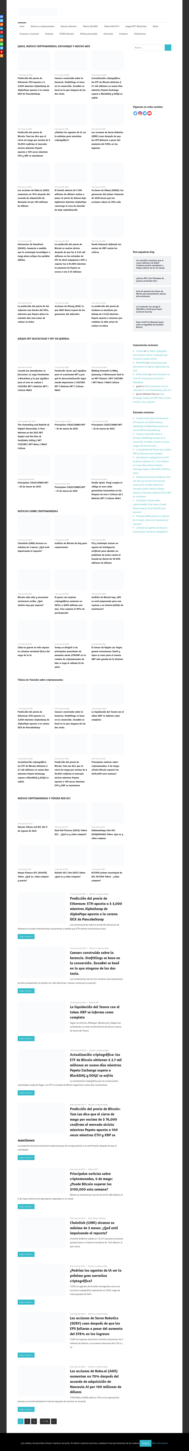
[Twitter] (1, 20)
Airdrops (49, 33)
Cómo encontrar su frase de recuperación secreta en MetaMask (151, 378)
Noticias (103, 1218)
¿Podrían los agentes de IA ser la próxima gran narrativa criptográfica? (70, 136)
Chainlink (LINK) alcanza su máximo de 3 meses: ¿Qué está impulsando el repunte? (33, 547)
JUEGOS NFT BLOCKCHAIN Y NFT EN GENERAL (43, 338)
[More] (1, 55)
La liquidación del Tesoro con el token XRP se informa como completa (107, 715)
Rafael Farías (142, 374)
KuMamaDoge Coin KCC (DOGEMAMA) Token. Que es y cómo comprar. (107, 834)
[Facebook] (1, 16)
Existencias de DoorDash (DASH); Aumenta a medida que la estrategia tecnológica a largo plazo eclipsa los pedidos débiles (34, 252)
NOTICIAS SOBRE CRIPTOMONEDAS (38, 511)
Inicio (22, 26)
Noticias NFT (94, 1002)
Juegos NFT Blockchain (136, 26)
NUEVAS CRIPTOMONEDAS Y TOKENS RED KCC (44, 798)
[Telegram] (1, 48)
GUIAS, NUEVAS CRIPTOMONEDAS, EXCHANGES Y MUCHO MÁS (54, 46)
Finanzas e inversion (29, 33)
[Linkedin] (1, 28)
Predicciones (140, 33)
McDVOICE (141, 362)
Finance (139, 351)
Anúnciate (108, 33)
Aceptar (145, 1443)
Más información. (160, 1443)
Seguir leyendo (25, 936)
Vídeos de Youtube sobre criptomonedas (40, 679)
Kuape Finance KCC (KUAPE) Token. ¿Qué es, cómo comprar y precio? (33, 876)
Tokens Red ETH (111, 26)
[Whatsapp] (1, 44)
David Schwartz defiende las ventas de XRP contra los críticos (106, 248)
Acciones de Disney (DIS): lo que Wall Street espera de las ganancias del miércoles (70, 310)
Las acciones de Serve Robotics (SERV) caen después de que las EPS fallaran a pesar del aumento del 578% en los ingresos (107, 140)
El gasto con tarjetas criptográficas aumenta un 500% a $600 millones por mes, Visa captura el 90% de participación (70, 605)
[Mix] (1, 40)
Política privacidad (88, 33)
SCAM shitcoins (66, 33)
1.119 (45, 1421)
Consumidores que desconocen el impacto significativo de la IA (151, 366)
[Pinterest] (1, 32)
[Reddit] (1, 24)
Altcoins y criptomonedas (42, 26)
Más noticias (93, 1218)
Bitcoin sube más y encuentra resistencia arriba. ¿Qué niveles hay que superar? (33, 601)
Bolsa (155, 26)
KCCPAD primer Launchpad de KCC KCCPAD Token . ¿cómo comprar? (106, 876)
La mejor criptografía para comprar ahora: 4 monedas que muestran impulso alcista (150, 355)
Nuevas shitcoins (69, 26)
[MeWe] (1, 36)
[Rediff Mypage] (1, 51)
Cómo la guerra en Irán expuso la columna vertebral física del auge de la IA (34, 651)
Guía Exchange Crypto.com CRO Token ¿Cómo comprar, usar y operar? (152, 398)
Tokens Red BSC (90, 26)
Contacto (123, 33)
